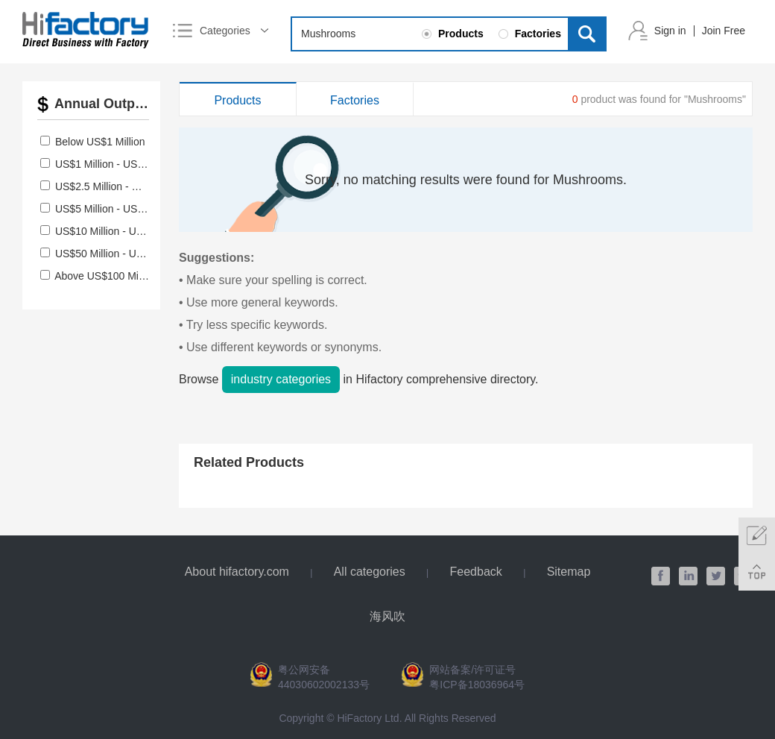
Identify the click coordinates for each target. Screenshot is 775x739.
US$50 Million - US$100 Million (127, 254)
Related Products (249, 462)
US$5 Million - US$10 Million (121, 209)
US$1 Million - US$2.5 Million (122, 164)
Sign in (670, 31)
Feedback (476, 571)
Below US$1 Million (100, 142)
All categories (369, 571)
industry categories (281, 379)
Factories (354, 100)
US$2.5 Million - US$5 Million (122, 186)
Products (237, 100)
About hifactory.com (237, 571)
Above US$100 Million (105, 276)
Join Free (723, 31)
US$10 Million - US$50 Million (124, 231)
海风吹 (387, 616)
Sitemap (569, 571)
